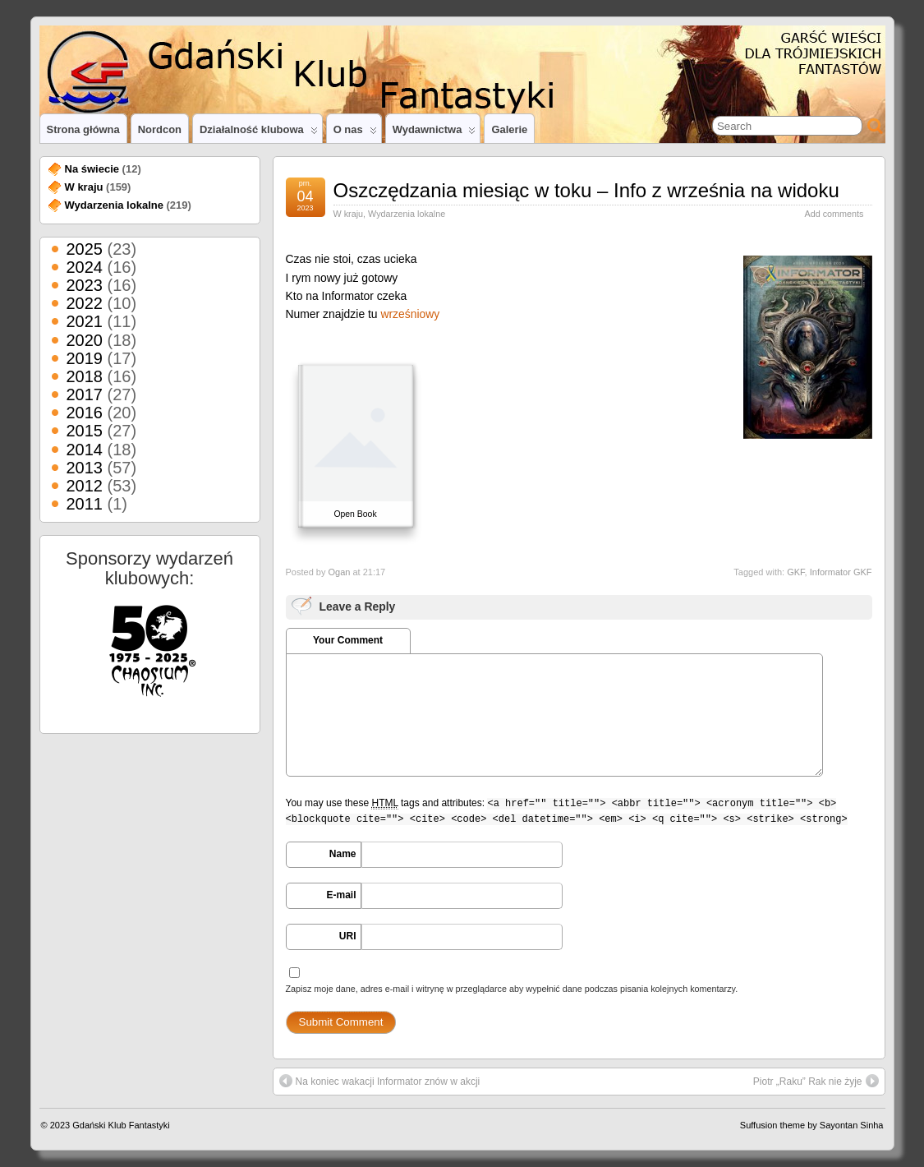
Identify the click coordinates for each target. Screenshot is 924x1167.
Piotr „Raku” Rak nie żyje (816, 1080)
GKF (795, 572)
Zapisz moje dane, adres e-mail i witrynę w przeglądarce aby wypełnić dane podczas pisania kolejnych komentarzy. (512, 989)
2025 (85, 249)
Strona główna (83, 129)
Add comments (833, 214)
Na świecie (92, 169)
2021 (85, 321)
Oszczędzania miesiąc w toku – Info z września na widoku (586, 190)
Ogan (339, 572)
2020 (85, 340)
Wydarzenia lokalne (406, 214)
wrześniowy (409, 314)
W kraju (348, 214)
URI (347, 936)
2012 (85, 486)
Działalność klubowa (259, 133)
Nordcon (160, 129)
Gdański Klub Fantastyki (121, 1125)
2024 (85, 267)
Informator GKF (841, 572)
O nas (355, 133)
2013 (85, 468)
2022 (85, 303)
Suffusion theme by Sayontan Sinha (812, 1125)
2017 (85, 394)
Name (342, 854)
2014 (85, 450)
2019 (85, 358)
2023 (85, 285)
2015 (85, 431)
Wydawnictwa (434, 133)
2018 (85, 376)
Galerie (509, 129)
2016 (85, 413)
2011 (85, 504)
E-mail (341, 895)
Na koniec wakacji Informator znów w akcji (379, 1080)
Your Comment (348, 640)
